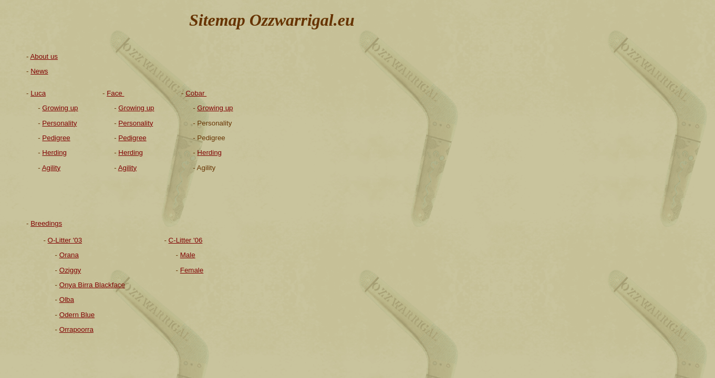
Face (115, 93)
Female (191, 270)
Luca (38, 93)
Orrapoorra (76, 329)
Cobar (195, 93)
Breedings (46, 223)
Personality (135, 123)
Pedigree (132, 138)
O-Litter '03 (65, 240)
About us (44, 56)
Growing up (215, 108)
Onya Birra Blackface (92, 285)
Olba (66, 299)
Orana (69, 255)
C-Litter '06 (186, 240)
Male (187, 255)
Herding (209, 152)
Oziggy (70, 270)
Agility (127, 168)
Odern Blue (77, 315)
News (39, 71)
